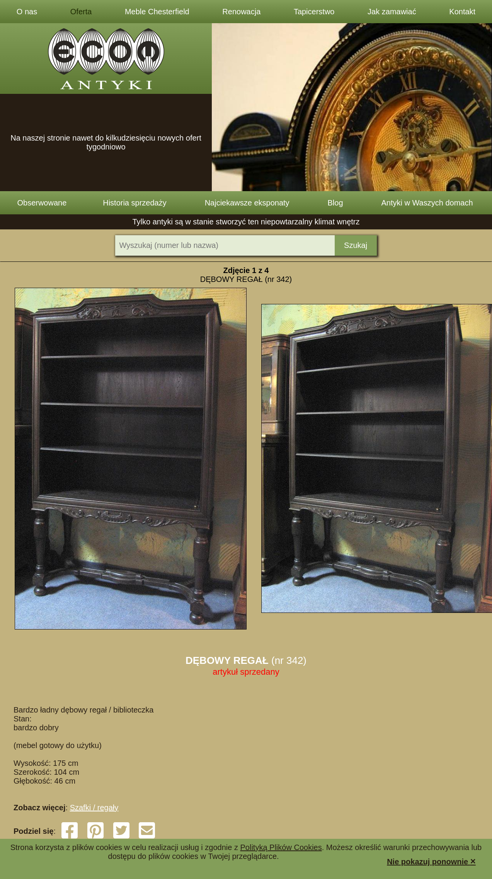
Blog (335, 203)
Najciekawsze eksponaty (247, 203)
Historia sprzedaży (135, 203)
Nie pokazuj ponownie (431, 861)
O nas (27, 11)
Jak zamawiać (392, 11)
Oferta (81, 11)
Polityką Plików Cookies (281, 847)
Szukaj (355, 245)
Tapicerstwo (314, 11)
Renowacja (241, 11)
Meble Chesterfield (157, 11)
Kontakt (462, 11)
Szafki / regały (94, 807)
